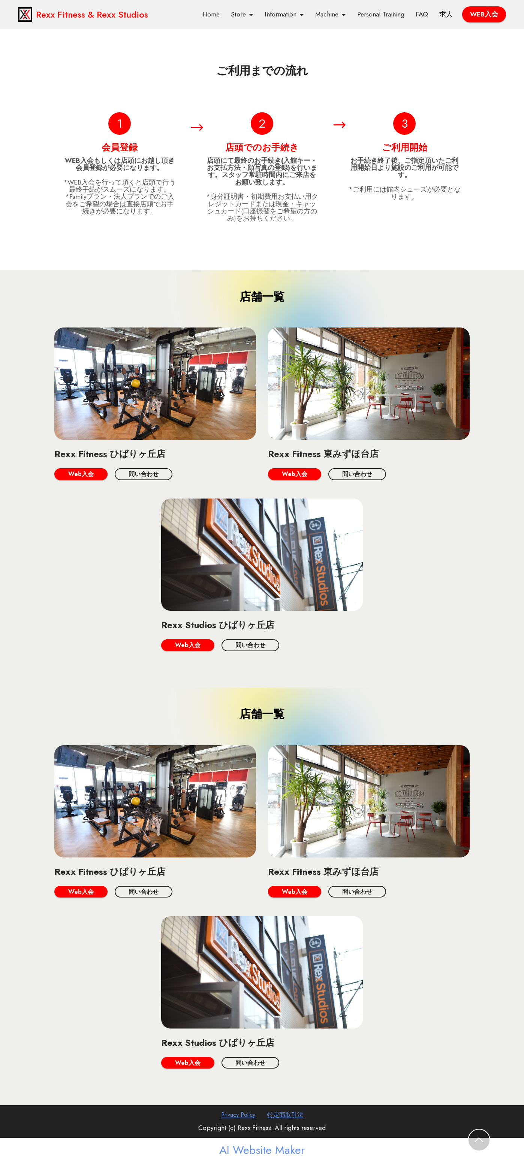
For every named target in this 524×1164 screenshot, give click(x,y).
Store (238, 14)
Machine (326, 14)
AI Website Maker (262, 1152)
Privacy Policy (236, 1117)
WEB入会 (484, 14)
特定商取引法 (287, 1117)
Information (280, 14)
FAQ (422, 14)
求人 (446, 14)
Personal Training (380, 14)
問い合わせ (148, 474)
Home (211, 14)
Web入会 (82, 474)
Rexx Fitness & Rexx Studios (90, 14)
